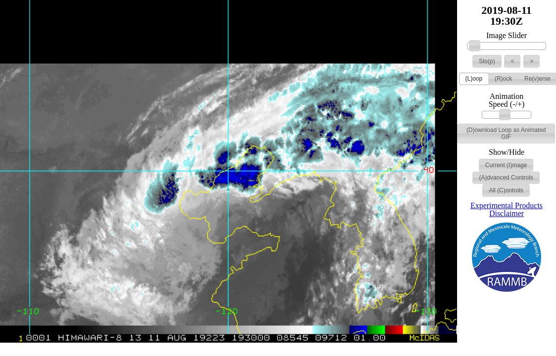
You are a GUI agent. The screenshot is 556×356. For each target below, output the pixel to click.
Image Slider (506, 36)
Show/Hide (506, 152)
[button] (487, 61)
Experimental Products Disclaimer (506, 209)
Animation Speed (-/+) (507, 100)
